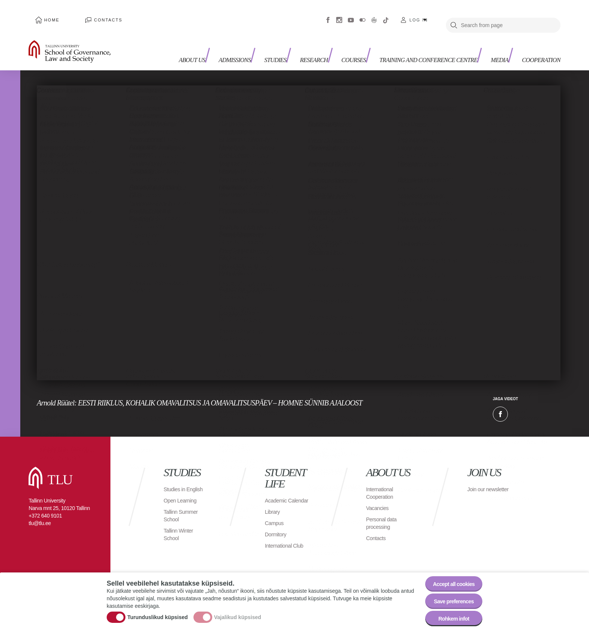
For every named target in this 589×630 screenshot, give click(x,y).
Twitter (519, 403)
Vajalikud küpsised (237, 612)
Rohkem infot (449, 616)
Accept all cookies (449, 575)
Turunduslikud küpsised (157, 612)
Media (490, 38)
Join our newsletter (480, 483)
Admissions (216, 38)
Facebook (328, 15)
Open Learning (182, 498)
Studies (262, 38)
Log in (418, 15)
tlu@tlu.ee (40, 513)
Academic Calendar (277, 494)
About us (171, 41)
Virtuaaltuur (374, 15)
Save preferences (449, 596)
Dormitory (277, 531)
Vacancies (379, 498)
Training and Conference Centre (412, 41)
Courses (349, 38)
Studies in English (176, 483)
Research (305, 38)
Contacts (89, 15)
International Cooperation (381, 483)
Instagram (339, 15)
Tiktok (386, 15)
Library (273, 509)
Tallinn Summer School (183, 513)
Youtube (351, 15)
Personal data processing (383, 513)
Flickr (362, 15)
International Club (286, 543)
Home (45, 15)
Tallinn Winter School (180, 532)
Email (537, 403)
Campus (275, 520)
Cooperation (536, 38)
